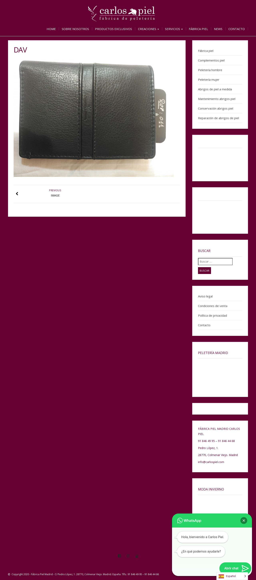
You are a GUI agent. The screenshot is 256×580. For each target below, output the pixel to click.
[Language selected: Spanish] (232, 576)
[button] (243, 520)
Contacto (236, 29)
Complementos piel (211, 60)
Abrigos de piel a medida (215, 89)
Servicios (174, 29)
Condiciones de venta (212, 306)
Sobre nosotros (75, 29)
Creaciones (148, 29)
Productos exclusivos (113, 29)
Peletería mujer (208, 80)
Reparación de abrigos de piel (218, 118)
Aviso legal (205, 296)
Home (51, 29)
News (218, 29)
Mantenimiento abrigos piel (216, 99)
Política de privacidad (212, 315)
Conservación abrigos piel (215, 108)
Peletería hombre (210, 70)
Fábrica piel (198, 29)
